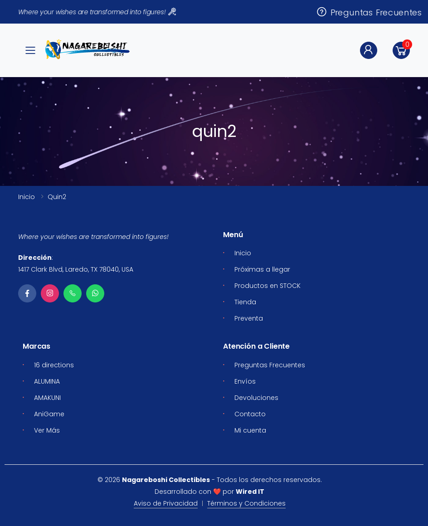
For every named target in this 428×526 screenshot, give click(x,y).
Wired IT (250, 491)
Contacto (250, 414)
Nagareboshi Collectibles (166, 479)
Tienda (245, 302)
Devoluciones (256, 397)
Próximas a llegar (262, 269)
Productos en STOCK (267, 285)
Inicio (26, 196)
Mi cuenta (250, 430)
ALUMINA (47, 381)
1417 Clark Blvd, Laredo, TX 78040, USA (75, 269)
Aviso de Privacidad (166, 503)
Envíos (245, 381)
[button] (401, 50)
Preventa (248, 318)
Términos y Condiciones (246, 503)
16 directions (54, 365)
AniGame (49, 414)
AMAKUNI (47, 397)
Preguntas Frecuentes (369, 11)
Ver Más (47, 430)
